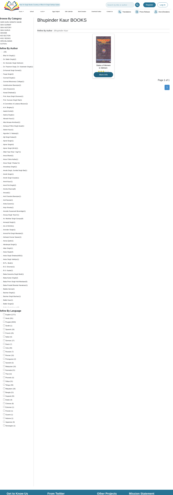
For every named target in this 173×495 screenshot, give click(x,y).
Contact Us (110, 11)
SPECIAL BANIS (8, 41)
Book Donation (82, 11)
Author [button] (43, 11)
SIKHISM (5, 33)
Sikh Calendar (69, 11)
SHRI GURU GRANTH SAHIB (12, 22)
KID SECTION (7, 35)
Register (149, 5)
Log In (162, 5)
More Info (104, 75)
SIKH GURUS (7, 30)
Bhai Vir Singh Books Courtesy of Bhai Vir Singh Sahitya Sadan (39, 5)
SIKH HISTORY (7, 27)
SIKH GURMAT (7, 25)
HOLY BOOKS (7, 38)
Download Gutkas (96, 11)
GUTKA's (5, 44)
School (32, 11)
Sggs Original (56, 11)
